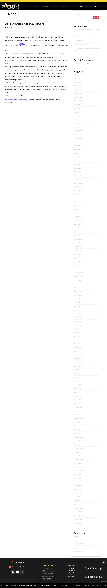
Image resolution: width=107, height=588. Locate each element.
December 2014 (78, 418)
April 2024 (77, 164)
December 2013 (78, 426)
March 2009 (77, 478)
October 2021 (78, 254)
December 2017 (78, 355)
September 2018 (78, 329)
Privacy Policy (32, 585)
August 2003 (77, 523)
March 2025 (77, 127)
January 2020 (77, 299)
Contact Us (71, 576)
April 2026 (77, 78)
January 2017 (77, 392)
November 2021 (78, 250)
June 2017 (77, 373)
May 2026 (77, 75)
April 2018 (77, 344)
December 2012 (78, 437)
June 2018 (77, 336)
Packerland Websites (99, 585)
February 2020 (78, 295)
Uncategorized (78, 551)
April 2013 (77, 433)
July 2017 (76, 370)
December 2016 (78, 396)
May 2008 (77, 489)
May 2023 (77, 198)
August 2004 (77, 515)
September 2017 (78, 366)
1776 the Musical (79, 40)
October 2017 (78, 362)
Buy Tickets (71, 570)
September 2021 (78, 258)
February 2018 (78, 347)
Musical (76, 536)
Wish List (71, 572)
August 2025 (77, 108)
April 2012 (77, 444)
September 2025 (78, 104)
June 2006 (77, 504)
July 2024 (76, 153)
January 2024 (77, 175)
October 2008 (78, 486)
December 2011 (78, 448)
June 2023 (77, 194)
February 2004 (78, 519)
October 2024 (78, 146)
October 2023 (78, 183)
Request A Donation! (17, 567)
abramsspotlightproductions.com (16, 99)
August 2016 (77, 400)
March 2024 (77, 168)
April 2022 (77, 235)
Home (28, 6)
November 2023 (78, 179)
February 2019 (78, 321)
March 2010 (77, 467)
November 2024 (78, 142)
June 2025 (77, 116)
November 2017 (78, 358)
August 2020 (77, 280)
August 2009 (77, 474)
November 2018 (78, 325)
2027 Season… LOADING (81, 44)
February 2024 (78, 172)
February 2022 (78, 239)
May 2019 (77, 314)
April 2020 (77, 287)
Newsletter (83, 6)
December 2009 (78, 471)
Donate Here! (18, 562)
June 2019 (77, 310)
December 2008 (78, 482)
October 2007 (78, 493)
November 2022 (78, 216)
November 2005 (78, 508)
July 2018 (76, 332)
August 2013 (77, 429)
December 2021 (78, 246)
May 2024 (77, 160)
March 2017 (77, 385)
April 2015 (77, 415)
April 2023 (77, 202)
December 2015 (78, 407)
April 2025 (77, 123)
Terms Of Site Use (64, 585)
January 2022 (77, 243)
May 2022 (77, 231)
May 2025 (77, 119)
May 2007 (77, 497)
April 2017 (77, 381)
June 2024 (77, 157)
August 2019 (77, 306)
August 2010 (77, 463)
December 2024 (78, 138)
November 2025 (78, 97)
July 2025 (76, 112)
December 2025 (78, 93)
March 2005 (77, 512)
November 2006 (78, 500)
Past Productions (79, 543)
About (36, 6)
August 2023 (77, 190)
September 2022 (78, 224)
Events (55, 6)
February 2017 (78, 388)
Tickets (46, 6)
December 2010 (78, 459)
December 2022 (78, 213)
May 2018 (77, 340)
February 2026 (78, 86)
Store (100, 6)
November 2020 (78, 276)
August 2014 (77, 422)
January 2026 (77, 89)
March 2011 (77, 456)
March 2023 (77, 205)
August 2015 (77, 411)
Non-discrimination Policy (47, 585)
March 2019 (77, 317)
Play (75, 547)
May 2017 (77, 377)
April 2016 (77, 403)
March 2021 (77, 269)
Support (66, 6)
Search (76, 14)
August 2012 (77, 441)
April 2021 (77, 265)
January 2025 (77, 134)
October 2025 (78, 101)
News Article (77, 540)
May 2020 (77, 284)
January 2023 (77, 209)
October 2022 (78, 220)
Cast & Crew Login (94, 568)
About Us (71, 568)
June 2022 (77, 228)
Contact (93, 6)
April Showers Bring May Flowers (24, 23)
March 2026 (77, 82)
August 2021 (77, 261)
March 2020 (77, 291)
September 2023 (78, 187)
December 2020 (78, 273)
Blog (74, 6)
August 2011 (77, 452)
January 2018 (77, 351)
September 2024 (78, 149)
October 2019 (78, 302)
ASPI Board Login (93, 576)
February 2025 (78, 131)
